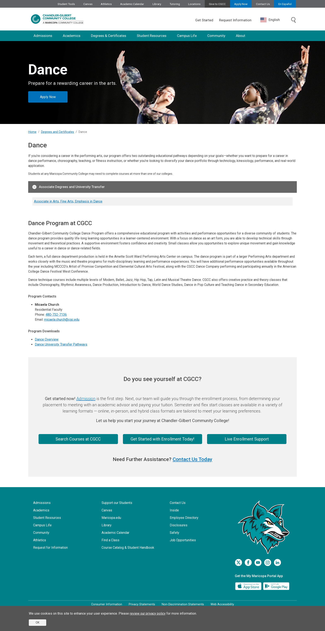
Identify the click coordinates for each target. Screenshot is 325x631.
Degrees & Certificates (108, 36)
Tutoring (175, 4)
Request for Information (50, 548)
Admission (85, 398)
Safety (174, 533)
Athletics (106, 4)
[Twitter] (238, 562)
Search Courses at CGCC (78, 439)
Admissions (43, 36)
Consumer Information (106, 604)
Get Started (204, 20)
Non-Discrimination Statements (183, 604)
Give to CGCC (217, 4)
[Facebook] (248, 562)
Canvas (87, 4)
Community (216, 36)
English (270, 19)
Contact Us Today (192, 459)
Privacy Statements (142, 604)
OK (37, 622)
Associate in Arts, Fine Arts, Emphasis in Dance (68, 201)
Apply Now (240, 4)
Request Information (235, 20)
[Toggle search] (293, 20)
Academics (71, 36)
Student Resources (151, 36)
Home (32, 132)
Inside (174, 510)
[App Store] (249, 586)
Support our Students (117, 503)
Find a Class (110, 540)
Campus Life (187, 36)
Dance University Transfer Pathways (61, 344)
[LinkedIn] (277, 562)
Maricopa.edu (111, 518)
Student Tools (66, 4)
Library (157, 4)
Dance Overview (46, 339)
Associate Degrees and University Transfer (68, 187)
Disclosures (178, 525)
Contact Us (263, 4)
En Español (285, 4)
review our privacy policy (148, 613)
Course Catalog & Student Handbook (128, 548)
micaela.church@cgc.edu (61, 320)
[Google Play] (276, 586)
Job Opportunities (183, 540)
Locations (194, 4)
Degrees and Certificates (57, 132)
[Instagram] (267, 562)
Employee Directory (184, 518)
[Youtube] (258, 562)
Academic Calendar (132, 4)
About (240, 36)
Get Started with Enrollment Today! (162, 439)
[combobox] (273, 20)
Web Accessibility (222, 604)
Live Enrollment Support (247, 439)
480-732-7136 (56, 315)
